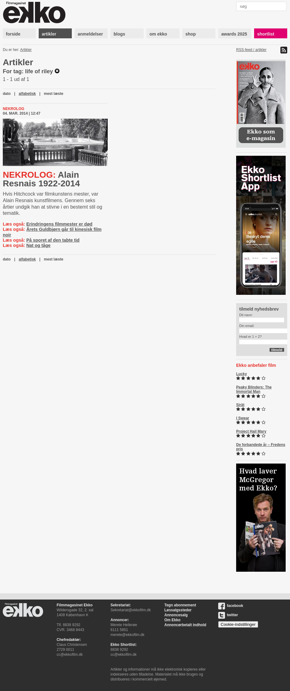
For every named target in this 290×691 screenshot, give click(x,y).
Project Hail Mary (251, 431)
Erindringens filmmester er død (59, 224)
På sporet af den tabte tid (53, 240)
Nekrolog (13, 109)
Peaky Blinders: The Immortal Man (254, 389)
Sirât (240, 405)
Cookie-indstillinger (238, 624)
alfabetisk (27, 93)
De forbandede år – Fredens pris (260, 447)
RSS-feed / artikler (251, 50)
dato (7, 93)
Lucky (241, 374)
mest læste (53, 93)
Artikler (26, 50)
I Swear (242, 418)
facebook (230, 606)
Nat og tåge (38, 245)
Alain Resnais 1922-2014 (41, 179)
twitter (228, 615)
